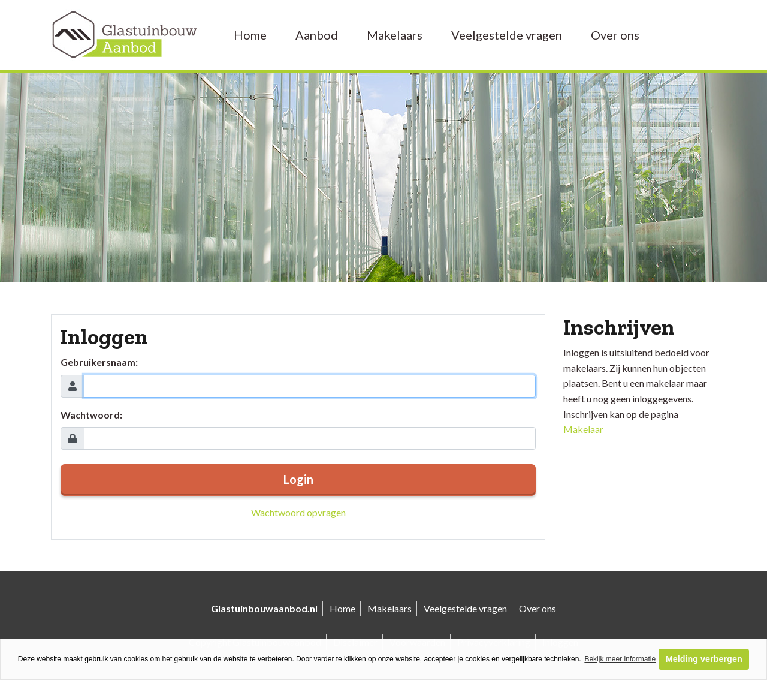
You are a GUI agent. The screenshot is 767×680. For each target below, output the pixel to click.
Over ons (615, 35)
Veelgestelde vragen (506, 35)
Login (298, 479)
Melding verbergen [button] (704, 659)
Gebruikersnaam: (99, 362)
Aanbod (316, 35)
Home (250, 35)
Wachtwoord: (91, 414)
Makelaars (394, 35)
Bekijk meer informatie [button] (620, 659)
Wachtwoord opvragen (298, 512)
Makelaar (583, 429)
